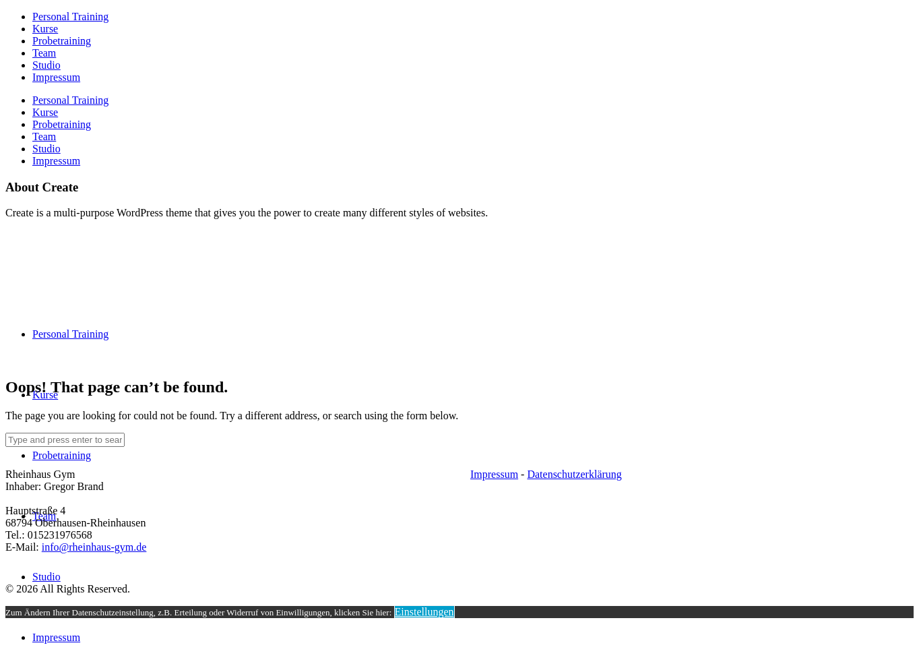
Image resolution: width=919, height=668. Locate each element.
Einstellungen (424, 611)
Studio (46, 65)
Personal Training (70, 16)
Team (44, 53)
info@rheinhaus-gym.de (94, 547)
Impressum (56, 77)
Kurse (45, 28)
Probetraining (61, 41)
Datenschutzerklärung (574, 474)
